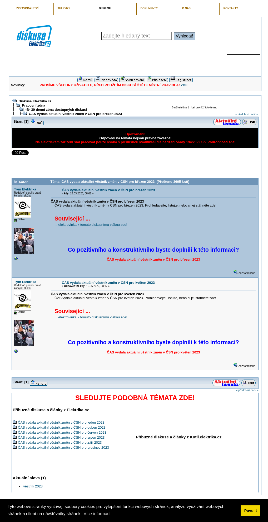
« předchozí (242, 114)
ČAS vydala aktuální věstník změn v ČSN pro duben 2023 (62, 427)
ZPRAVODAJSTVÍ (27, 8)
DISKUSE (105, 8)
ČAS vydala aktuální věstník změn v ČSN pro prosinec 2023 (63, 447)
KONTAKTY (231, 8)
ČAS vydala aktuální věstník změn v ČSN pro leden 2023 (61, 422)
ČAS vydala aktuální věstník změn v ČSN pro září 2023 (60, 442)
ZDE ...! (187, 85)
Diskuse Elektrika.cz (34, 101)
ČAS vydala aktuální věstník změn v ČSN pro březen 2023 (75, 114)
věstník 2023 (33, 486)
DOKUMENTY (149, 8)
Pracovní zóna (33, 105)
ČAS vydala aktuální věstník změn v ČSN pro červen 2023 (62, 432)
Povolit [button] (250, 511)
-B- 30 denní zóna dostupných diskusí (56, 110)
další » (253, 114)
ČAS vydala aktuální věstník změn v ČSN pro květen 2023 (108, 283)
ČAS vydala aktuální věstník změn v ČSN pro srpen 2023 (61, 437)
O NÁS (186, 8)
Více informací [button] (96, 513)
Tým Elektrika (25, 189)
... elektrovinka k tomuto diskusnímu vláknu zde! (90, 225)
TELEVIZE (64, 8)
